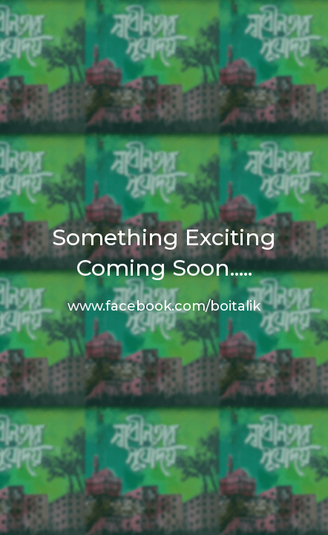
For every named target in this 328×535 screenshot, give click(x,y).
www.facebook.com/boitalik (164, 306)
